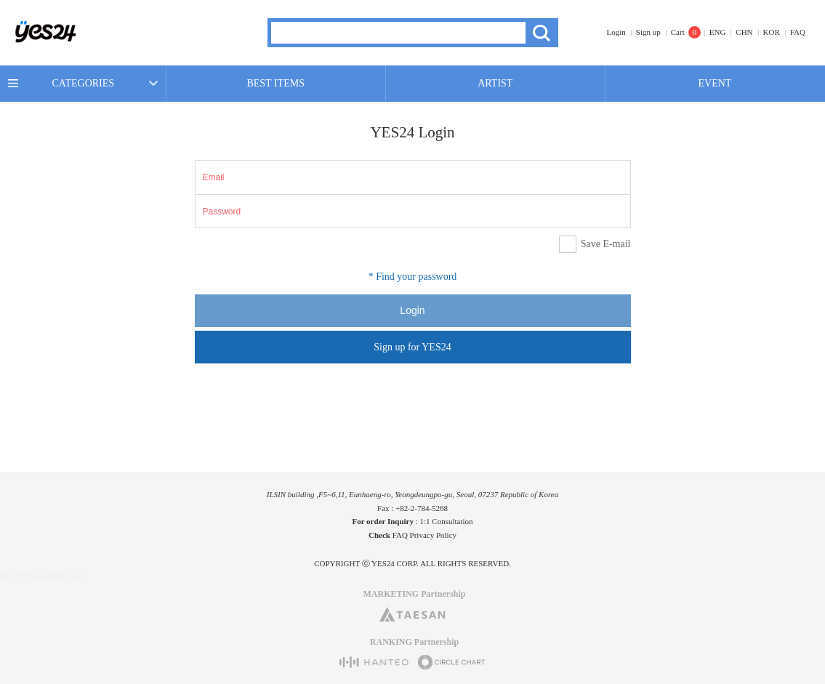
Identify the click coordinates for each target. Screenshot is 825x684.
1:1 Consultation (446, 521)
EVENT (715, 83)
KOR (771, 32)
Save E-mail (606, 243)
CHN (744, 32)
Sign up (648, 32)
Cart (678, 32)
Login (616, 32)
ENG (717, 32)
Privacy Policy (433, 535)
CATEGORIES (83, 83)
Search (542, 32)
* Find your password (413, 276)
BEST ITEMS (275, 83)
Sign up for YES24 (412, 347)
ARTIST (495, 83)
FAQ (797, 32)
